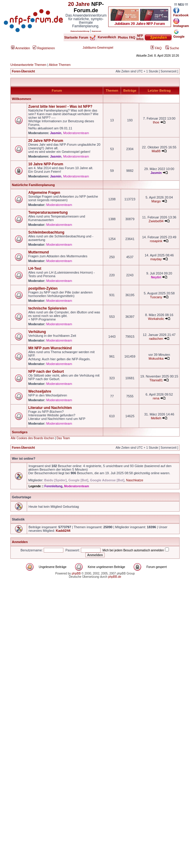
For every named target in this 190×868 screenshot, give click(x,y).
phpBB (76, 573)
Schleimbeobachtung (46, 232)
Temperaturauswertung (47, 212)
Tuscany (156, 297)
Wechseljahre (39, 391)
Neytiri (156, 277)
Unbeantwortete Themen (28, 64)
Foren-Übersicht (23, 71)
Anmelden (20, 48)
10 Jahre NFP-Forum (45, 164)
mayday (156, 259)
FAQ (155, 48)
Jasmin (55, 133)
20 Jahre (79, 4)
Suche (172, 48)
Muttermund (38, 252)
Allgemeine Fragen (44, 193)
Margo (156, 201)
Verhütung (37, 332)
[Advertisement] (56, 643)
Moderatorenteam (76, 133)
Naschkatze (134, 480)
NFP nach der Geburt (46, 371)
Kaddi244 (63, 530)
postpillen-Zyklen (43, 288)
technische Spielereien (47, 308)
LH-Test (34, 268)
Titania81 (156, 380)
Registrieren (44, 48)
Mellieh (156, 418)
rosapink (156, 241)
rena (156, 398)
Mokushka (156, 358)
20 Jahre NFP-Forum (45, 141)
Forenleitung (53, 486)
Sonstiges (20, 432)
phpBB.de (114, 576)
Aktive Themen (59, 64)
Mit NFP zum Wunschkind (50, 348)
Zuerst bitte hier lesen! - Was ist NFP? (60, 106)
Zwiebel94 (156, 221)
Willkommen (21, 99)
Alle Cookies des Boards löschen (32, 438)
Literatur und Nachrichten (50, 408)
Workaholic (156, 318)
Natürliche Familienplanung (33, 185)
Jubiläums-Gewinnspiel (98, 47)
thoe (156, 122)
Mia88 (156, 151)
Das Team (63, 438)
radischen (156, 338)
